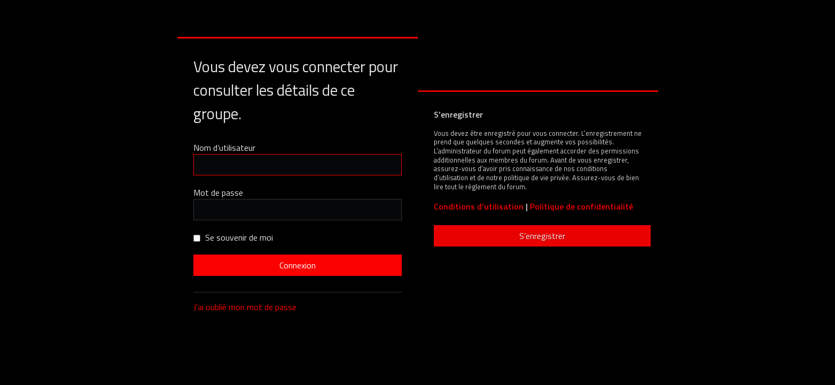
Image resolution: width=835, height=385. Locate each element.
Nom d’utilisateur (224, 147)
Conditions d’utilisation (479, 206)
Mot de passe (218, 192)
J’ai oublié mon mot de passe (244, 307)
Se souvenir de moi (233, 237)
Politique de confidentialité (581, 206)
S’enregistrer (542, 235)
